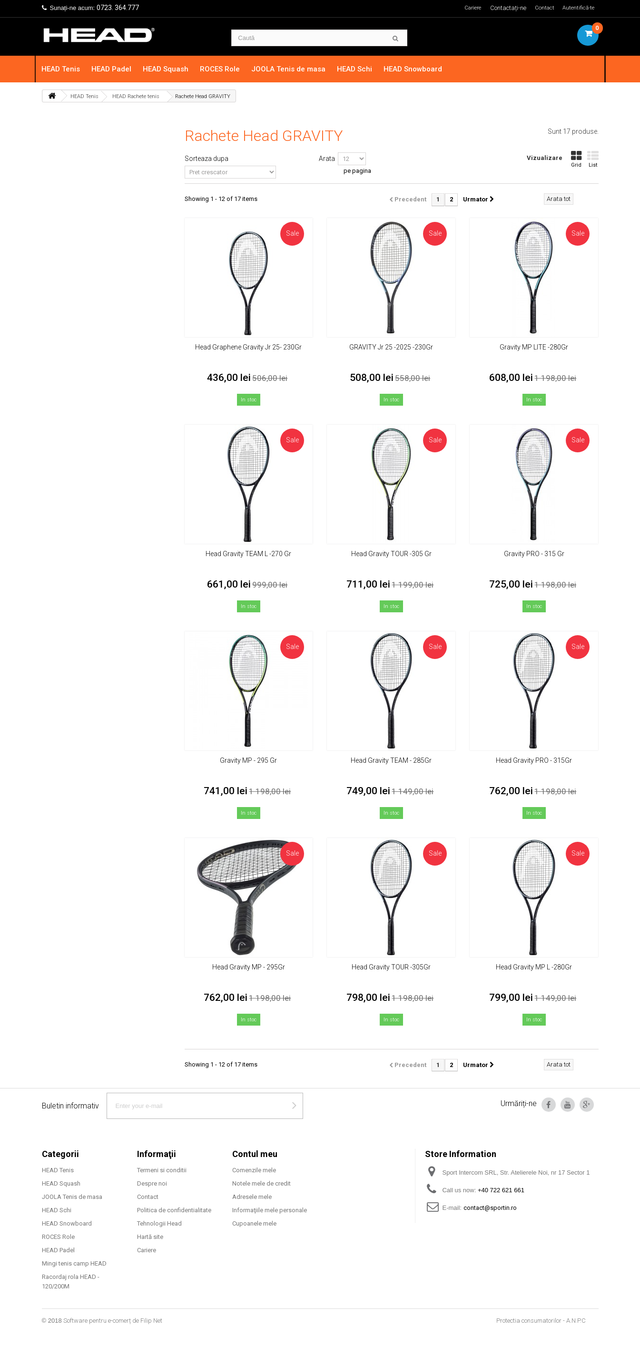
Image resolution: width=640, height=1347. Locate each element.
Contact (541, 7)
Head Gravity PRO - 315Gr (534, 760)
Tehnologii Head (159, 1223)
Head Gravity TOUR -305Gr (391, 967)
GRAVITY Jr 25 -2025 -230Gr (391, 347)
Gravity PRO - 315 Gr (534, 554)
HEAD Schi (360, 69)
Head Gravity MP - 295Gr (248, 967)
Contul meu (254, 1154)
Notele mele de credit (261, 1183)
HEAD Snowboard (419, 69)
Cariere (467, 7)
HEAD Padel (118, 69)
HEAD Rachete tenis (135, 96)
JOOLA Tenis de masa (294, 69)
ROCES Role (226, 69)
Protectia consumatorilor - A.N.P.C (541, 1320)
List (593, 159)
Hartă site (150, 1236)
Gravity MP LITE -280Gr (534, 347)
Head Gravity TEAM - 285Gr (391, 760)
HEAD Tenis (67, 69)
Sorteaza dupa (206, 158)
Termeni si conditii (162, 1170)
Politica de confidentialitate (174, 1210)
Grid (576, 159)
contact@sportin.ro (490, 1207)
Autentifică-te (577, 7)
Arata (327, 158)
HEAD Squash (172, 69)
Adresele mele (252, 1196)
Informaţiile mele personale (269, 1210)
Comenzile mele (254, 1170)
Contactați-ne (504, 7)
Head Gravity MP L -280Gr (534, 967)
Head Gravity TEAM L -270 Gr (248, 554)
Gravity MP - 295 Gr (248, 760)
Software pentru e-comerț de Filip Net (112, 1320)
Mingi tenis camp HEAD (74, 1263)
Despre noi (152, 1183)
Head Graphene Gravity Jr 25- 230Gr (248, 347)
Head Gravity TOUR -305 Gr (391, 554)
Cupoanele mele (254, 1223)
